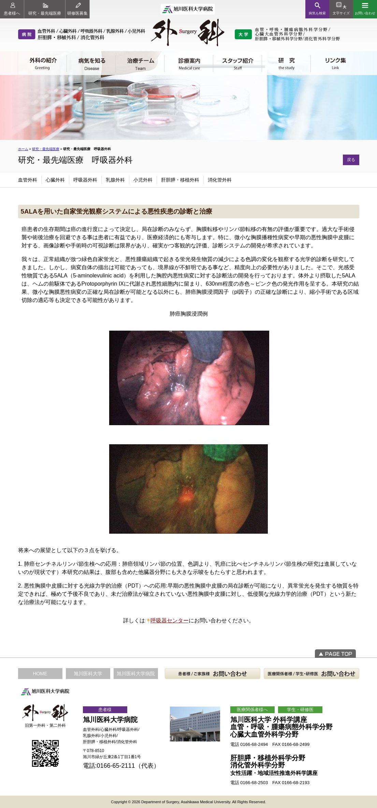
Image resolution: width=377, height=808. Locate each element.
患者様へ (12, 9)
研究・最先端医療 (44, 9)
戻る (351, 159)
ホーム (23, 149)
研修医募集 (77, 9)
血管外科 (27, 180)
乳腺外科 (115, 180)
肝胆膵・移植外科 (180, 180)
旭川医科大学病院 (136, 673)
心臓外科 (55, 180)
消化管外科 (220, 180)
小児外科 (143, 180)
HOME (40, 673)
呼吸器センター (169, 620)
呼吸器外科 (85, 180)
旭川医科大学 (88, 673)
